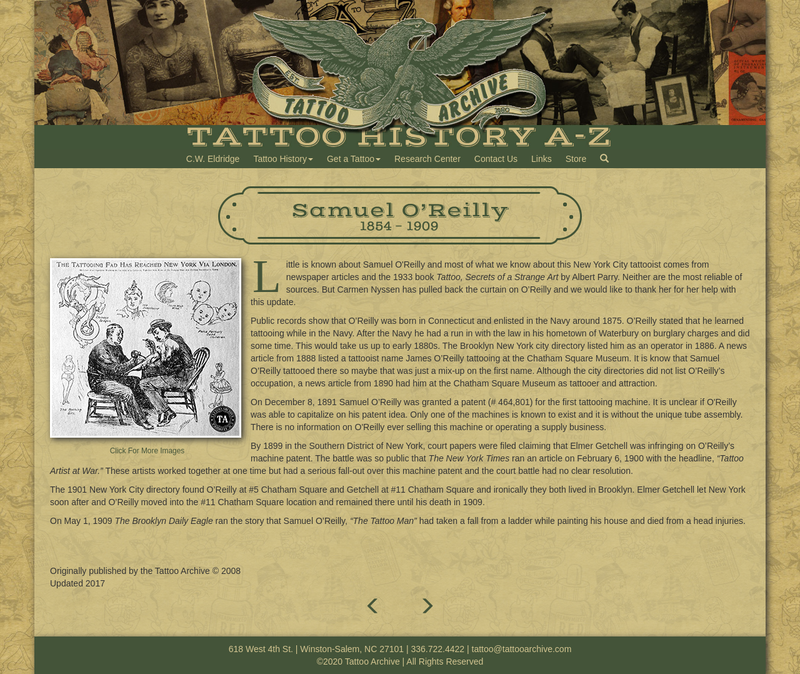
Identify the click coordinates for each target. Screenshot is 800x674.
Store (576, 159)
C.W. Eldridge (213, 159)
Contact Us (496, 159)
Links (541, 159)
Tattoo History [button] (283, 159)
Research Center (427, 159)
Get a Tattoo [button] (354, 159)
